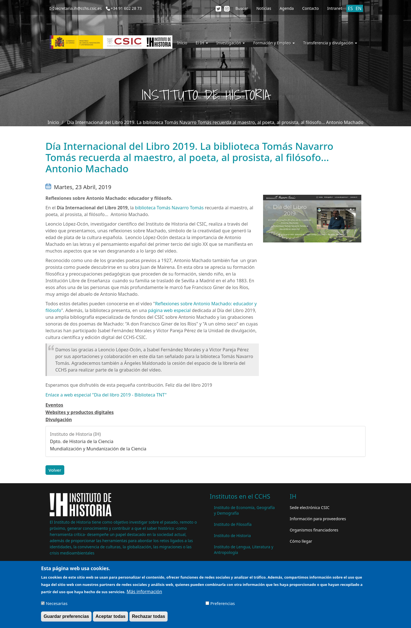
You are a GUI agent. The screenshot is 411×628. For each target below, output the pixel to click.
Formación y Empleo (273, 42)
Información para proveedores (318, 518)
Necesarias (57, 606)
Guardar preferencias (66, 618)
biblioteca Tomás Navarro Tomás (169, 208)
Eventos (54, 405)
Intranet (334, 8)
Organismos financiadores (314, 530)
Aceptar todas (110, 618)
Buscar (241, 8)
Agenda (287, 8)
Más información (144, 594)
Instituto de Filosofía (233, 524)
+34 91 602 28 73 (126, 8)
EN (359, 8)
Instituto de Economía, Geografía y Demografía (244, 510)
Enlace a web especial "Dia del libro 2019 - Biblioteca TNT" (105, 395)
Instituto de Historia (232, 535)
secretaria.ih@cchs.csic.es (78, 8)
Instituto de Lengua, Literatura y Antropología (243, 549)
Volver (55, 470)
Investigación (230, 42)
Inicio (182, 42)
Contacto (310, 8)
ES (350, 8)
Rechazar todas (148, 618)
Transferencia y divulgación (330, 42)
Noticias (263, 8)
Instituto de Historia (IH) (75, 434)
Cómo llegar (301, 541)
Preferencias (222, 606)
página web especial (170, 310)
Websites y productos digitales (79, 412)
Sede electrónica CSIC (309, 507)
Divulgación (58, 419)
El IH (202, 42)
